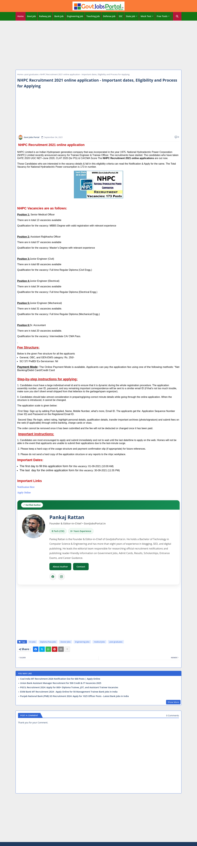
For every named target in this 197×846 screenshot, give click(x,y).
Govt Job (31, 16)
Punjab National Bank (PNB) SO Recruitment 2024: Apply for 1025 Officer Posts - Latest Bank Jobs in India (74, 696)
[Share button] (67, 649)
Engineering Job (75, 16)
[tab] (21, 16)
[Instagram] (61, 576)
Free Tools (162, 16)
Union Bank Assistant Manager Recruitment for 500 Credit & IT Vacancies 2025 (60, 683)
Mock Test (146, 16)
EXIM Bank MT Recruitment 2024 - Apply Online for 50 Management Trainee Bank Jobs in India (68, 691)
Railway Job (45, 16)
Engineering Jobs (82, 642)
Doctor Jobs (65, 642)
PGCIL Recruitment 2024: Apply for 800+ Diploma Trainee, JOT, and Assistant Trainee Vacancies (69, 687)
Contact (80, 566)
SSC (121, 16)
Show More (173, 702)
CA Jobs (32, 642)
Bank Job (58, 16)
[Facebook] (52, 576)
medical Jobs (99, 642)
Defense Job (109, 16)
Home (20, 16)
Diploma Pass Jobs (48, 642)
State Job (130, 16)
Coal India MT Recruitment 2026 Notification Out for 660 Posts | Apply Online (60, 678)
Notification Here (25, 487)
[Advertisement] (98, 44)
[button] (177, 16)
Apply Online (24, 492)
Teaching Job (93, 16)
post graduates (32, 74)
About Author (60, 566)
